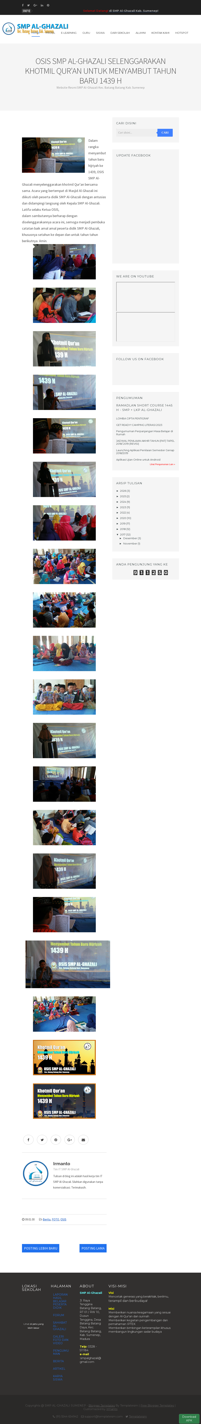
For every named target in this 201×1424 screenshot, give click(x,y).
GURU (86, 32)
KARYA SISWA (58, 1377)
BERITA (58, 1361)
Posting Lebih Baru (40, 1248)
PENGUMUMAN (61, 1352)
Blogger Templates (102, 1405)
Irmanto (112, 1409)
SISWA (100, 32)
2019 (123, 523)
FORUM (58, 1315)
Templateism (138, 1416)
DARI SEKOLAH (120, 32)
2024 (123, 501)
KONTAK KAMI (160, 32)
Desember (130, 538)
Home (36, 32)
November (130, 543)
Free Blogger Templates (157, 1405)
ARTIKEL (59, 1368)
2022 (123, 512)
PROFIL (50, 32)
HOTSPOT (181, 32)
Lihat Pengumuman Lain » (162, 464)
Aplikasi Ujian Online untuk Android (138, 459)
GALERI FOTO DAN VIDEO (61, 1340)
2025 (123, 496)
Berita (46, 1219)
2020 (123, 518)
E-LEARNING (69, 32)
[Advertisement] (64, 126)
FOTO (55, 1219)
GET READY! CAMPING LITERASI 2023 (139, 424)
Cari (165, 132)
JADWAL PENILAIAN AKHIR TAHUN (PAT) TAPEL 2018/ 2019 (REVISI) (145, 442)
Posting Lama (93, 1248)
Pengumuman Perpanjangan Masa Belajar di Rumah (144, 433)
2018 (123, 529)
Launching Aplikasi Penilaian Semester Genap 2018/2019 (145, 452)
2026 (123, 490)
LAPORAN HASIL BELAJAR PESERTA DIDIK (60, 1301)
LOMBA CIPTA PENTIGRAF (132, 418)
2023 (123, 507)
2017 (123, 534)
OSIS (63, 1219)
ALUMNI (141, 32)
